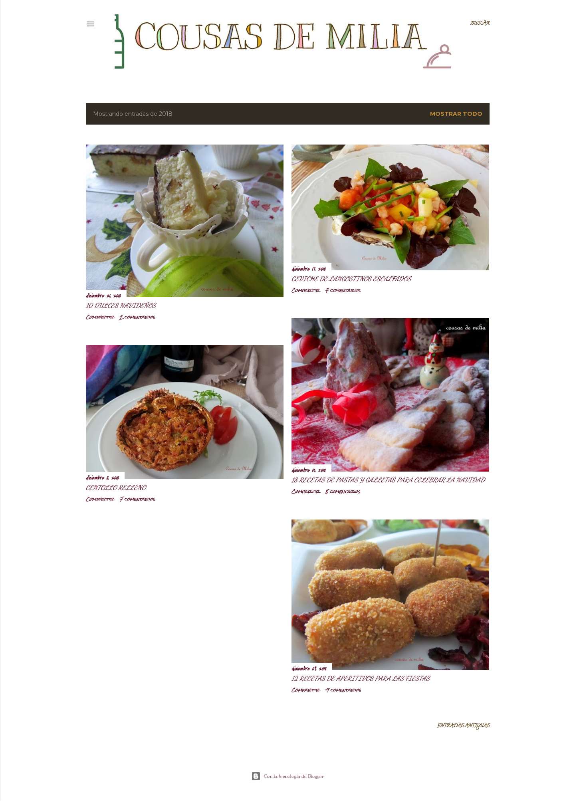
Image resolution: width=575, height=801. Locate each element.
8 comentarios (342, 491)
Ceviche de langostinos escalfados (351, 278)
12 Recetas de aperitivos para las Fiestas (360, 678)
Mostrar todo (456, 113)
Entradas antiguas (463, 726)
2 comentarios (137, 317)
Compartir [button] (100, 317)
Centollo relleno (116, 487)
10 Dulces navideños (121, 305)
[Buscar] (480, 24)
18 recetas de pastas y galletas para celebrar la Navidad (388, 480)
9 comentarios (343, 690)
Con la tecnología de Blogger (287, 776)
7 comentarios (343, 290)
